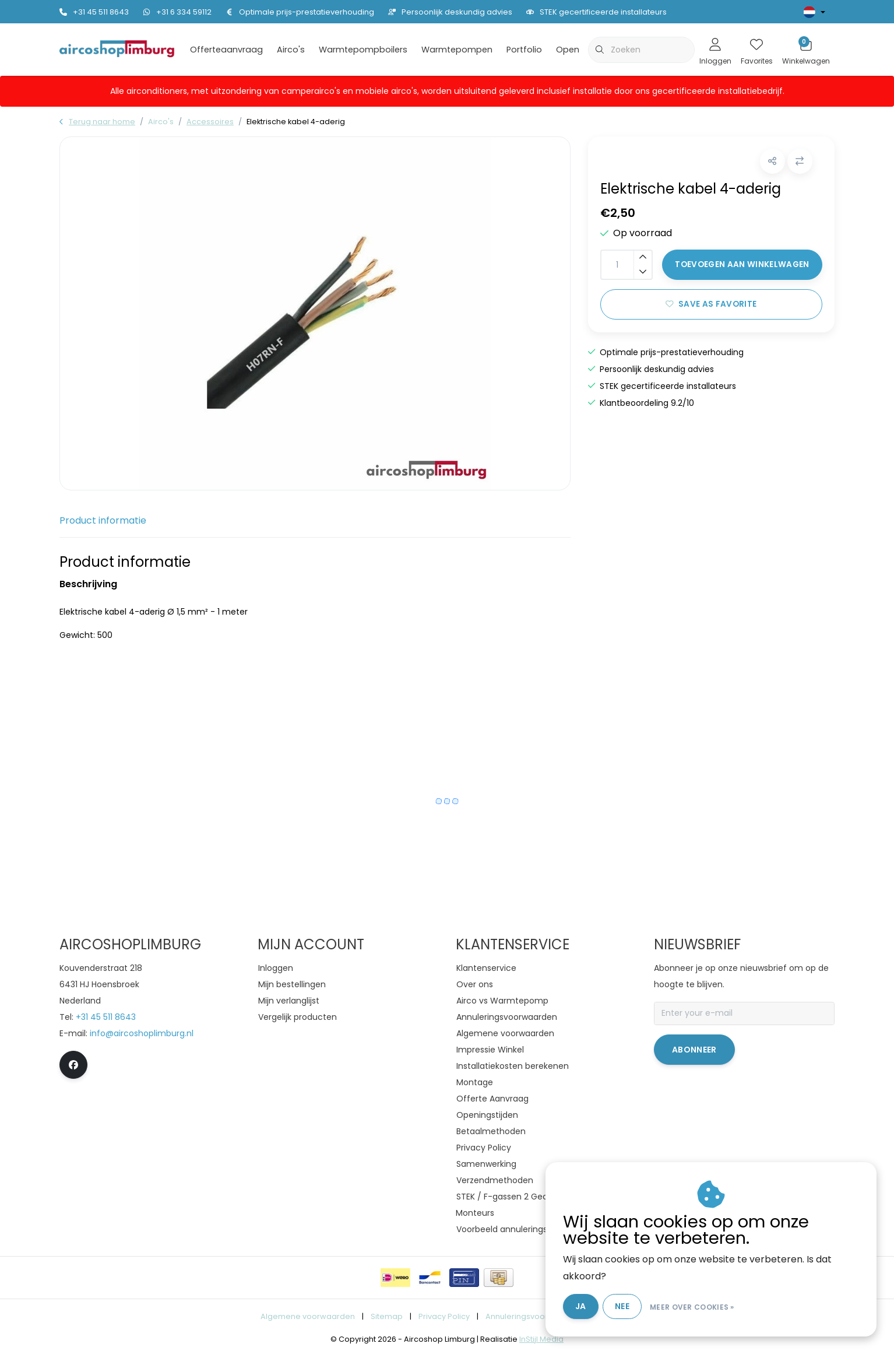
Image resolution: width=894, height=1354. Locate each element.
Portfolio (524, 49)
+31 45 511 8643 (94, 11)
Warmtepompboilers (363, 49)
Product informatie (102, 520)
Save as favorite (711, 305)
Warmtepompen (456, 49)
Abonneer (694, 1049)
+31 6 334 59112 (177, 11)
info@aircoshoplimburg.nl (141, 1033)
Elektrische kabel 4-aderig (296, 122)
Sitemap (387, 1316)
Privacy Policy (444, 1316)
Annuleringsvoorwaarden (534, 1316)
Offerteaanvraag (226, 49)
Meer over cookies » (697, 1306)
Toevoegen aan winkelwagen (742, 266)
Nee (627, 1306)
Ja (585, 1306)
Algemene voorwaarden (308, 1316)
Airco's (291, 49)
